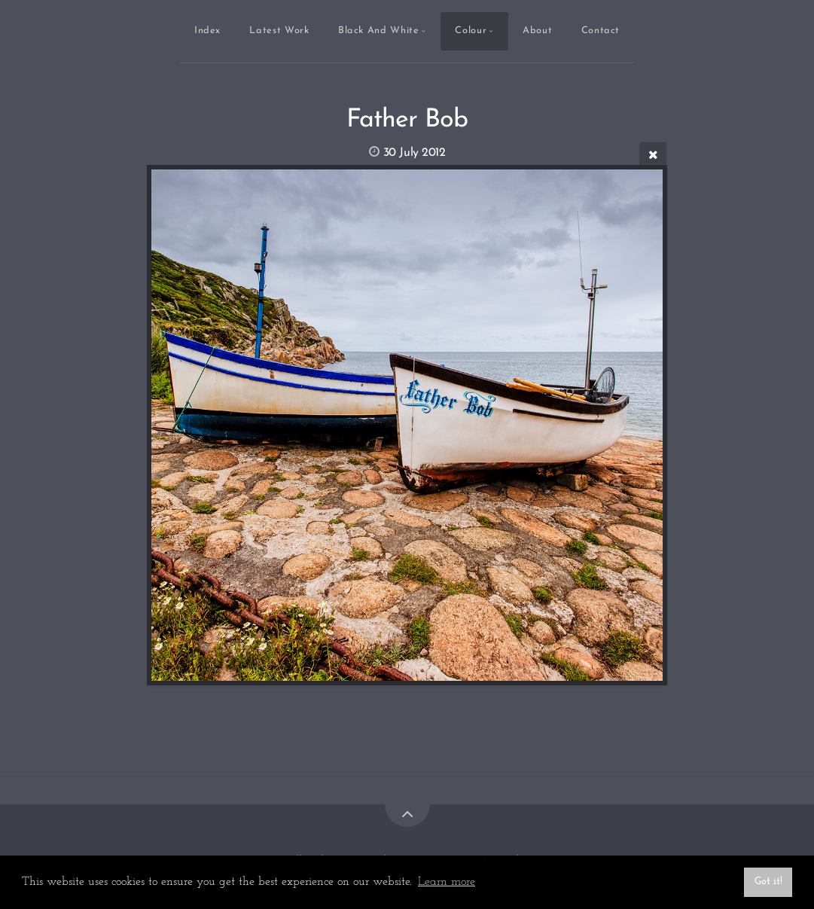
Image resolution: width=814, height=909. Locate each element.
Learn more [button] (446, 882)
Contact (600, 30)
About (537, 30)
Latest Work (279, 30)
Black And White (378, 30)
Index (207, 30)
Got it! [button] (768, 881)
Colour (470, 30)
